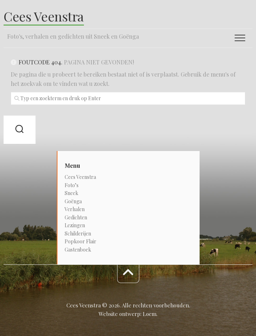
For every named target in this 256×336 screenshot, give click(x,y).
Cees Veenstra (44, 16)
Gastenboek (78, 249)
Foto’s (72, 185)
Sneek (71, 193)
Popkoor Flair (80, 241)
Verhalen (75, 209)
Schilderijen (78, 233)
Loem (149, 313)
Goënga (73, 201)
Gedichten (76, 217)
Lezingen (75, 225)
